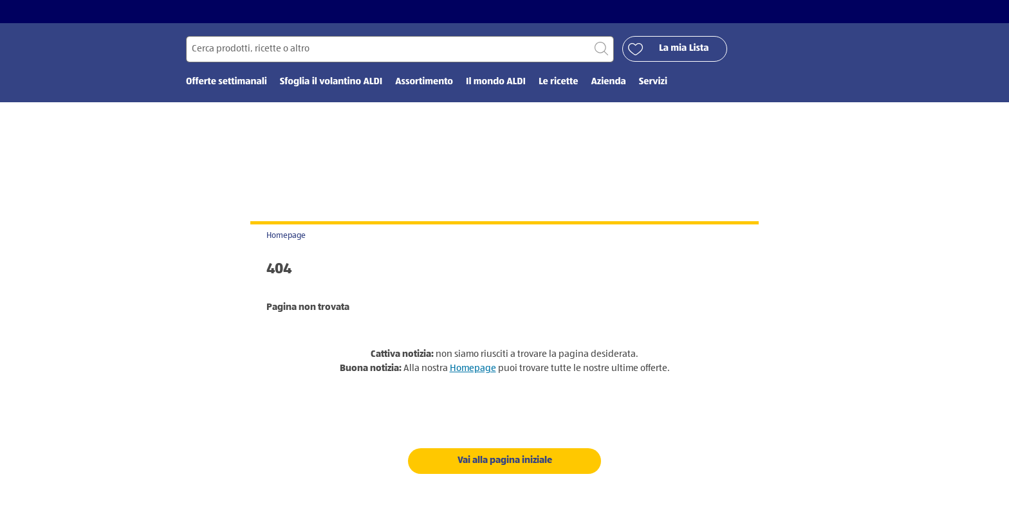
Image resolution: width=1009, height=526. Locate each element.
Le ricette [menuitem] (559, 82)
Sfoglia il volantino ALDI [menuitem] (331, 82)
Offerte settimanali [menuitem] (226, 82)
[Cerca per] (400, 49)
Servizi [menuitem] (653, 82)
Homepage (286, 235)
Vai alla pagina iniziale (505, 460)
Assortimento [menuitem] (424, 82)
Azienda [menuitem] (608, 82)
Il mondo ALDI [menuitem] (496, 82)
